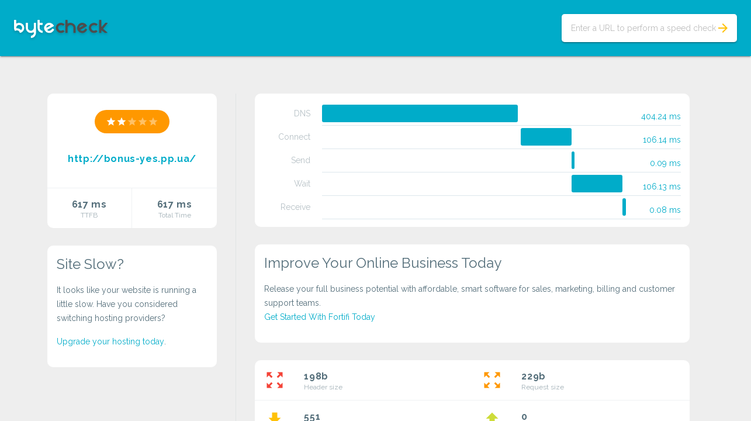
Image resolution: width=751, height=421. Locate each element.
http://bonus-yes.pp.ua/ (132, 158)
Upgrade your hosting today (110, 341)
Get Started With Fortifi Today (319, 317)
